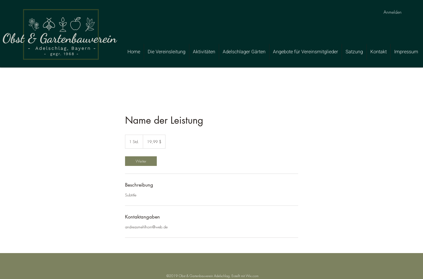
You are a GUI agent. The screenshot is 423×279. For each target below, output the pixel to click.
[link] (141, 161)
